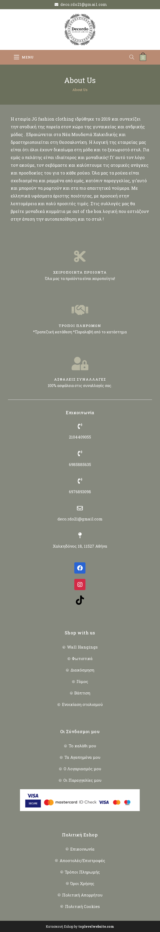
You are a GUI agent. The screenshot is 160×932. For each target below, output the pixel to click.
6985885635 (80, 464)
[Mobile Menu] (24, 57)
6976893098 (80, 491)
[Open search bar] (134, 57)
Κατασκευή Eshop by (80, 926)
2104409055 (80, 437)
